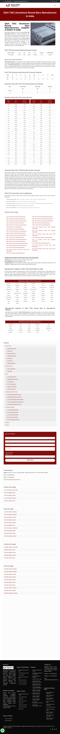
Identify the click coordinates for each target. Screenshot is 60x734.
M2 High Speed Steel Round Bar (14, 394)
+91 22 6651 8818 (53, 675)
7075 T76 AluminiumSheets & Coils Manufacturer (16, 245)
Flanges (7, 424)
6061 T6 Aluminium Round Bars (50, 716)
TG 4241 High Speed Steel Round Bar (15, 399)
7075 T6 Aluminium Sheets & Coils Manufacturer (42, 237)
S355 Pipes (9, 351)
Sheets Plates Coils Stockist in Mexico (36, 693)
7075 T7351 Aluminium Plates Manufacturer (15, 253)
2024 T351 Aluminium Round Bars (50, 705)
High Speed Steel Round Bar (12, 391)
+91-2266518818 (10, 477)
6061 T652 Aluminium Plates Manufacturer (41, 222)
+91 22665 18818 (8, 1)
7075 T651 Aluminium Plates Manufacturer (41, 243)
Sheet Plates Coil (9, 366)
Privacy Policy (47, 726)
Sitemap (10, 727)
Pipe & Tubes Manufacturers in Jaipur (37, 705)
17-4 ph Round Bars (11, 384)
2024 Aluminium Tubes (50, 707)
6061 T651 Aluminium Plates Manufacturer (15, 237)
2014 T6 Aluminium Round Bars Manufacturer (15, 216)
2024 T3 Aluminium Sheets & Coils (50, 699)
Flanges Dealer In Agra (36, 678)
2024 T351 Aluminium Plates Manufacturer (15, 222)
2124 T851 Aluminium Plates (50, 710)
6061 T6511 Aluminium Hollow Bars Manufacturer (42, 216)
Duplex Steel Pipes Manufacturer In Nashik (37, 681)
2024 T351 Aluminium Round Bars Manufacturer (16, 224)
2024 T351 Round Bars (10, 35)
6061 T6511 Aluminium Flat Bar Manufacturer (15, 241)
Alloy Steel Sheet (8, 720)
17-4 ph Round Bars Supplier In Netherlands (37, 687)
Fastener (7, 422)
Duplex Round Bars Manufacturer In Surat (36, 684)
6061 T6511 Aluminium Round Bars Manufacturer (42, 218)
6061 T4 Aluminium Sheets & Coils (50, 713)
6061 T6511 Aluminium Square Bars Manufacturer (42, 220)
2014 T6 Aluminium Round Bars (50, 693)
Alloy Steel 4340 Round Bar (23, 677)
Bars (7, 374)
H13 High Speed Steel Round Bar (14, 404)
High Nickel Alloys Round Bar (24, 671)
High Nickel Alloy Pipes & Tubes (24, 694)
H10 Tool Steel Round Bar (12, 409)
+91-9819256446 (10, 474)
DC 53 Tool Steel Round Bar (13, 419)
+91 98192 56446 (53, 673)
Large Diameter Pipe (11, 348)
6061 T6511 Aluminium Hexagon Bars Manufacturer (17, 243)
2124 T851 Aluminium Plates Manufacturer (15, 229)
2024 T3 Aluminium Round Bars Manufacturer (15, 218)
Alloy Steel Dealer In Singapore (36, 677)
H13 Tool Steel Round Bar (12, 414)
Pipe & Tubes (8, 345)
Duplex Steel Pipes (11, 353)
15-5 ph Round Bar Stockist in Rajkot (36, 699)
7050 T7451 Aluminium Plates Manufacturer (41, 224)
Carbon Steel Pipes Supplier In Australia (36, 690)
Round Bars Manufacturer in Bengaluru (37, 674)
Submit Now (30, 460)
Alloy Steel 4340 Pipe (11, 356)
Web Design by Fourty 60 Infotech (37, 726)
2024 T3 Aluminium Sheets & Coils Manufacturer (16, 220)
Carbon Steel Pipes (11, 363)
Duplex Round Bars (11, 389)
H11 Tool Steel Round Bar (12, 412)
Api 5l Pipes (9, 360)
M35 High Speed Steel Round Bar (14, 397)
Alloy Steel (9, 371)
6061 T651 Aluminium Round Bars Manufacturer (16, 239)
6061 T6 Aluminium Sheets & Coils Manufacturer (16, 235)
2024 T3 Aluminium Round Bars (50, 696)
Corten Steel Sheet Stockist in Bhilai (36, 696)
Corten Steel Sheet (11, 368)
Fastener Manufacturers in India (37, 671)
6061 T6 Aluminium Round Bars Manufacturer (15, 233)
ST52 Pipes (9, 358)
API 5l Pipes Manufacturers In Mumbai (37, 702)
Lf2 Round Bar (10, 381)
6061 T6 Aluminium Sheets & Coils (50, 719)
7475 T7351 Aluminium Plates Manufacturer (15, 247)
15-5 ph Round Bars (11, 376)
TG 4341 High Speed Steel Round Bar (15, 402)
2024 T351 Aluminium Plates (50, 702)
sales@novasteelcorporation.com (21, 1)
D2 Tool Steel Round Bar (12, 417)
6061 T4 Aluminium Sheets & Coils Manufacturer (16, 231)
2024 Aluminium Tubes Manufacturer (14, 227)
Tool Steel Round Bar (10, 407)
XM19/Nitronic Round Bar (12, 379)
